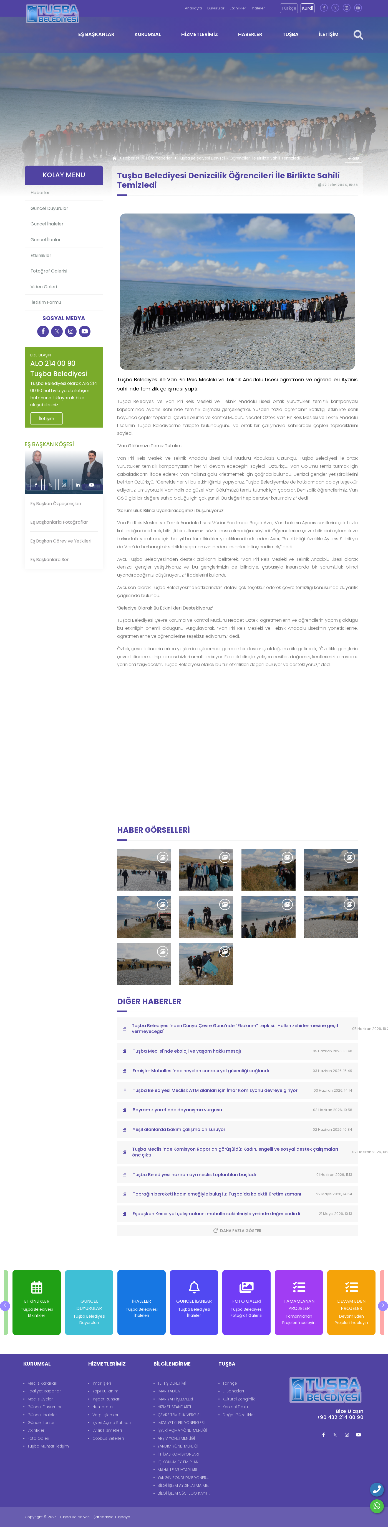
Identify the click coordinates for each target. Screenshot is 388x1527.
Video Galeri (44, 287)
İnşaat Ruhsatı (106, 1399)
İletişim (46, 418)
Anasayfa (194, 8)
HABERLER (250, 34)
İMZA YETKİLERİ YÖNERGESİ (181, 1422)
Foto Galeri (38, 1438)
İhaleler (258, 8)
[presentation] (5, 1306)
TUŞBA (291, 34)
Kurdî (307, 8)
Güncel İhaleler (47, 224)
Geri (354, 158)
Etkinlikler (238, 8)
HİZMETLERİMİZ (199, 34)
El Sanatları (233, 1391)
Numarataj (103, 1407)
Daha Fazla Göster (237, 1230)
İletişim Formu (46, 302)
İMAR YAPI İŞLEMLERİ (175, 1399)
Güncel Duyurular (49, 208)
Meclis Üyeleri (40, 1399)
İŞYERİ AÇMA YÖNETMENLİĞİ (182, 1430)
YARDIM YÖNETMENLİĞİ (178, 1446)
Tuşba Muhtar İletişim (48, 1446)
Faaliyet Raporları (44, 1391)
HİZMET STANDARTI (174, 1407)
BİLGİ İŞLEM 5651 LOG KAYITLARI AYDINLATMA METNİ (185, 1493)
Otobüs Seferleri (108, 1438)
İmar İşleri (101, 1383)
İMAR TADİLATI (170, 1391)
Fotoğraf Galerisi (49, 271)
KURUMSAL (148, 34)
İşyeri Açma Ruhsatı (111, 1422)
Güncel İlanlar (46, 239)
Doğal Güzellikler (239, 1415)
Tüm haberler (158, 158)
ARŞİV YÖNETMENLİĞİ (176, 1438)
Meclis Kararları (42, 1383)
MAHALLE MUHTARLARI (177, 1469)
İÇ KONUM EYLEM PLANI (178, 1462)
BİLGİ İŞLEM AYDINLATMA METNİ (185, 1485)
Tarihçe (230, 1383)
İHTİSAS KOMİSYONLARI (178, 1454)
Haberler (131, 158)
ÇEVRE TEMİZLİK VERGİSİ (179, 1415)
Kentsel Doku (235, 1407)
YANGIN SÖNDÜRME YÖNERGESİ (185, 1477)
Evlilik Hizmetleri (107, 1430)
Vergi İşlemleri (105, 1415)
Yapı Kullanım (105, 1391)
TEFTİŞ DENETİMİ (172, 1383)
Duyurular (216, 8)
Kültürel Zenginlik (239, 1399)
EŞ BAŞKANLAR (96, 34)
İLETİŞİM (329, 34)
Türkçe (288, 8)
